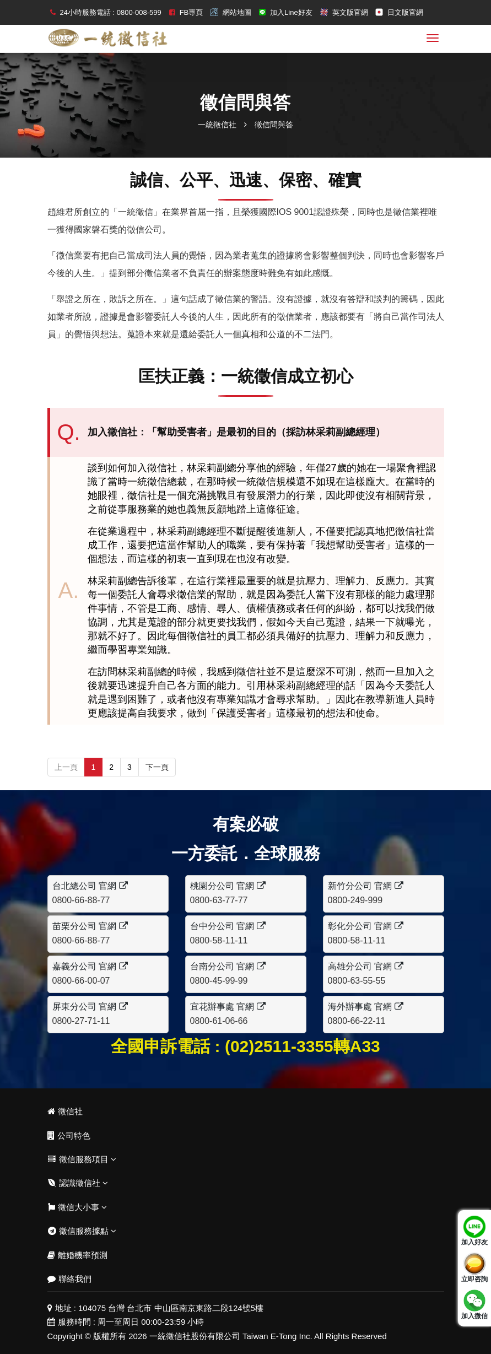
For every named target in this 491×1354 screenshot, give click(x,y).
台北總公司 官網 (90, 886)
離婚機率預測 (77, 1255)
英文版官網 (350, 12)
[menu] (432, 38)
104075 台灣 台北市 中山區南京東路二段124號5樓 (170, 1308)
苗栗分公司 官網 (90, 926)
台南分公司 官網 (228, 966)
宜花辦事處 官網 (228, 1006)
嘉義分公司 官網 (90, 966)
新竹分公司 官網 (365, 886)
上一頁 (66, 767)
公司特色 (68, 1135)
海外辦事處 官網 (365, 1006)
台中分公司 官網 (228, 926)
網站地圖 (237, 12)
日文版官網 (405, 12)
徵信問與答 (274, 124)
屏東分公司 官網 (90, 1006)
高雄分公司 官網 (365, 966)
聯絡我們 (69, 1278)
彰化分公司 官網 (365, 926)
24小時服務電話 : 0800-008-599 (110, 12)
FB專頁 (191, 12)
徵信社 (65, 1111)
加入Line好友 (291, 12)
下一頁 (157, 767)
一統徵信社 (217, 124)
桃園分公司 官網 (228, 886)
